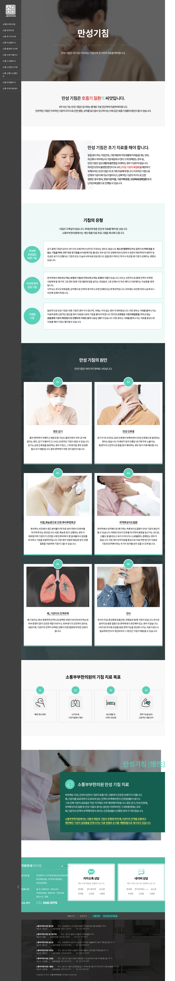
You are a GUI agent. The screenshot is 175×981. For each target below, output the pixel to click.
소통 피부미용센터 (10, 88)
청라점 (80, 889)
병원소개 (71, 916)
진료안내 (83, 916)
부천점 (80, 894)
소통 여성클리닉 (9, 43)
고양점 (91, 894)
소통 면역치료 (8, 30)
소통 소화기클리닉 (10, 55)
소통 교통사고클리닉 (10, 74)
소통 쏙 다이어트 (9, 36)
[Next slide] (70, 886)
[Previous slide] (18, 886)
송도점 (102, 889)
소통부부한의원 (8, 24)
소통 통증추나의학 (10, 49)
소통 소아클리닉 (9, 61)
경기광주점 (91, 889)
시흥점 (102, 894)
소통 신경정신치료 (10, 67)
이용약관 (96, 916)
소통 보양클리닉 (9, 82)
